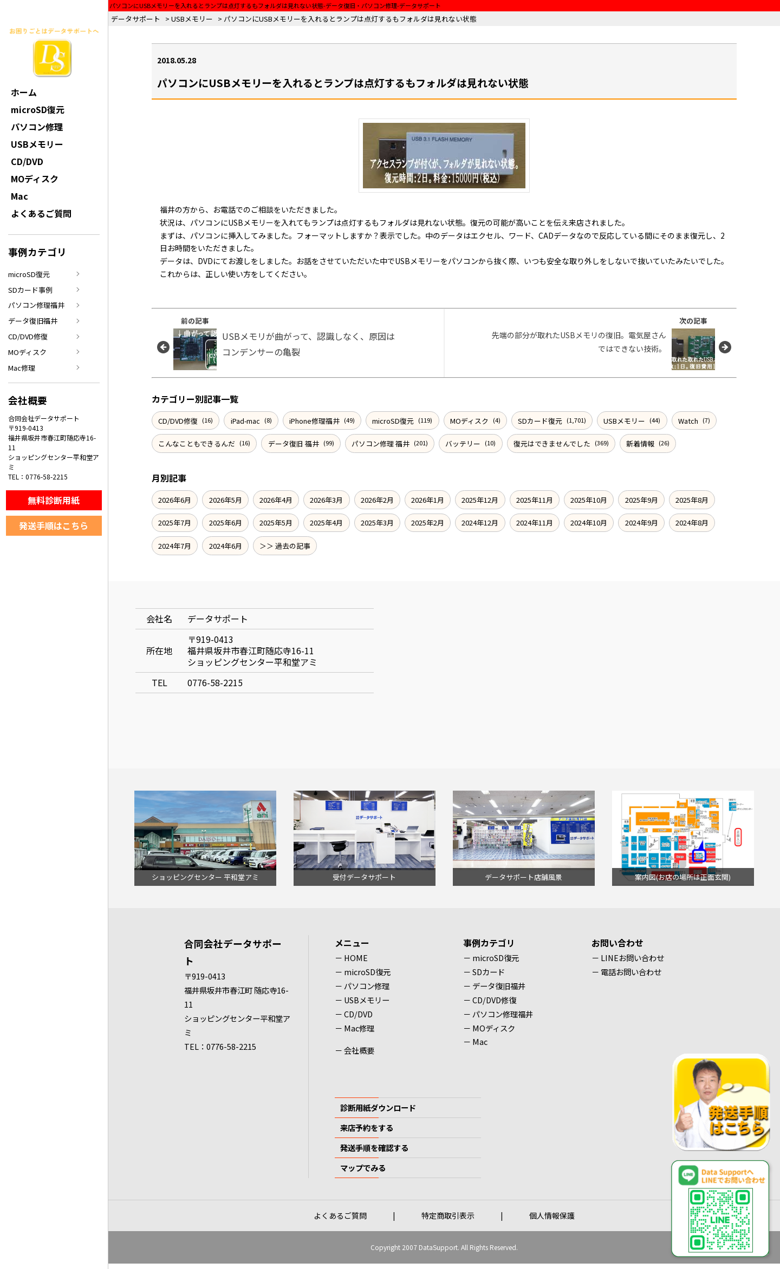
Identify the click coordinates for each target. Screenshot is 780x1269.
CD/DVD (27, 161)
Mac (19, 195)
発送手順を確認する (374, 1147)
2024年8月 (691, 522)
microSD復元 (393, 421)
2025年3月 (377, 522)
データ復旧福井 (32, 320)
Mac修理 (21, 368)
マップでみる (363, 1167)
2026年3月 (326, 500)
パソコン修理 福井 (381, 443)
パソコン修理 (37, 126)
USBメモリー (624, 421)
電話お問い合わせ (631, 971)
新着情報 (640, 443)
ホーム (24, 92)
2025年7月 (174, 522)
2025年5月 (275, 522)
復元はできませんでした (552, 443)
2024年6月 (225, 546)
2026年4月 (275, 500)
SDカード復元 (540, 421)
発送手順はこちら (53, 525)
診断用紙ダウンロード (378, 1107)
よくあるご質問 (41, 213)
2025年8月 (691, 500)
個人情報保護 (552, 1215)
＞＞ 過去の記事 (284, 546)
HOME (356, 957)
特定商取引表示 (447, 1215)
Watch (688, 421)
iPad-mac (245, 421)
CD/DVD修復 (178, 421)
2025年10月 (588, 500)
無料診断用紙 (54, 500)
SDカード (488, 971)
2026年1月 (427, 500)
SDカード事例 (30, 290)
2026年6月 (174, 500)
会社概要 (359, 1050)
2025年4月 (326, 522)
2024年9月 (641, 522)
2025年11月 (534, 500)
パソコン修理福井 (36, 305)
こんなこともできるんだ (196, 443)
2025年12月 (479, 500)
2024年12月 (479, 522)
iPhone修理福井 (314, 421)
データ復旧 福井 (293, 443)
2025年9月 (641, 500)
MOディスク (469, 421)
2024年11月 (534, 522)
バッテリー (462, 443)
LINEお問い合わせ (632, 957)
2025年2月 (427, 522)
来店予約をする (366, 1127)
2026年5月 (225, 500)
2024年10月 (588, 522)
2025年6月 (225, 522)
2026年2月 (377, 500)
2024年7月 (174, 546)
